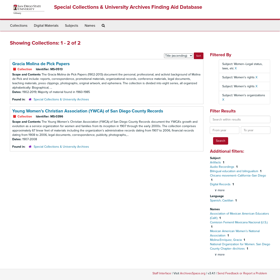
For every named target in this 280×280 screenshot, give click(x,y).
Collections (18, 25)
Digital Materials (46, 25)
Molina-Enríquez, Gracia (226, 240)
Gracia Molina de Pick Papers (41, 63)
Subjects (71, 25)
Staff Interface (161, 273)
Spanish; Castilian (222, 200)
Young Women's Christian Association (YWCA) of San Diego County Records (87, 111)
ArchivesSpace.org (192, 273)
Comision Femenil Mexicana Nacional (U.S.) (239, 222)
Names (90, 25)
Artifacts (216, 162)
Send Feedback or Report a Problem (242, 273)
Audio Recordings (222, 167)
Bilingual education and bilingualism (234, 171)
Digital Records (220, 184)
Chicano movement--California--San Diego (238, 175)
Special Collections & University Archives (61, 99)
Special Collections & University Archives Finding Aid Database (128, 7)
